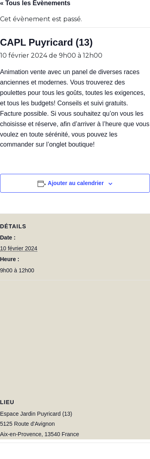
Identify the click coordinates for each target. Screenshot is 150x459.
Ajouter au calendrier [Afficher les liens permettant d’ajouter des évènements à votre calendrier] (76, 183)
